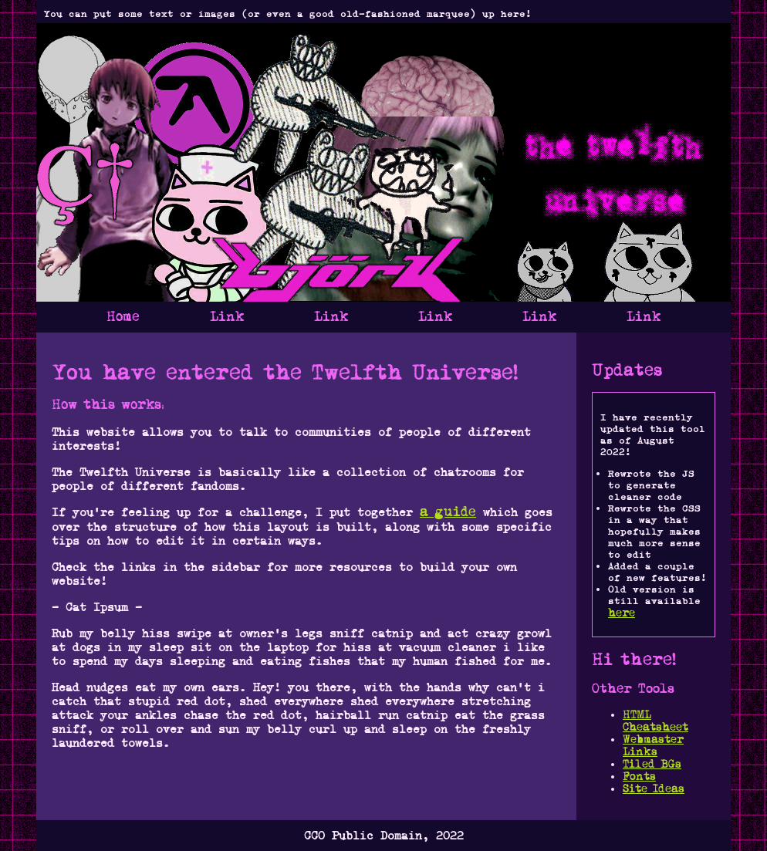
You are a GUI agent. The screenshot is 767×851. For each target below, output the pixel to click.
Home (123, 316)
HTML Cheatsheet (655, 720)
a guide (448, 512)
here (621, 612)
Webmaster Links (653, 745)
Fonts (639, 776)
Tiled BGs (652, 764)
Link (227, 316)
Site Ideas (653, 788)
